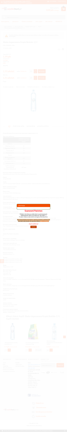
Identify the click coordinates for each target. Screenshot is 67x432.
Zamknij (33, 227)
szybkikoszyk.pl (44, 221)
